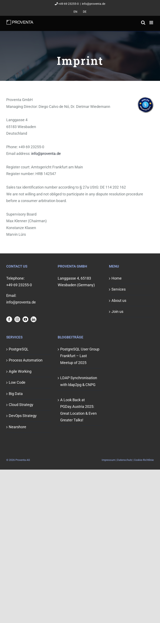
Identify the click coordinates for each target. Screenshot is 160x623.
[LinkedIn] (33, 319)
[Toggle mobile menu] (151, 22)
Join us (117, 311)
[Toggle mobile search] (143, 22)
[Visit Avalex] (145, 112)
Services (118, 289)
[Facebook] (9, 319)
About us (118, 300)
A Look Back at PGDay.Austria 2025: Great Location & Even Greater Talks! (78, 410)
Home (116, 278)
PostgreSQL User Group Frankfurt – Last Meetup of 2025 (79, 356)
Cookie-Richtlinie (144, 459)
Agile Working (20, 371)
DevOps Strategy (23, 415)
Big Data (16, 393)
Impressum (108, 459)
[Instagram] (17, 319)
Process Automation (25, 360)
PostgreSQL (19, 349)
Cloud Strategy (21, 404)
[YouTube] (25, 319)
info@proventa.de (93, 3)
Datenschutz (124, 459)
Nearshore (17, 427)
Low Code (17, 382)
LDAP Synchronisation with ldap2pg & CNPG (78, 381)
